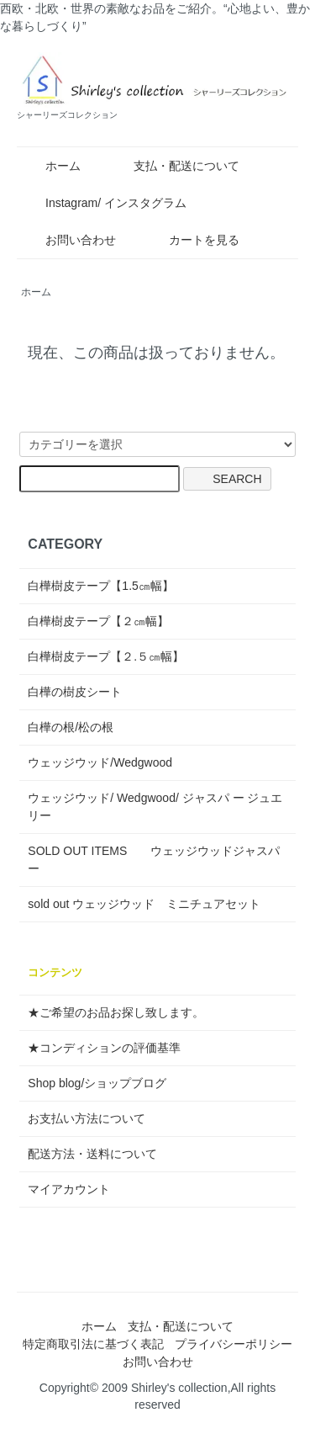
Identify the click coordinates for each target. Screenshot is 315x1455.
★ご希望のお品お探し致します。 (116, 1012)
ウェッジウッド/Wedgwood (100, 762)
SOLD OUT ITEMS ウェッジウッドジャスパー (154, 859)
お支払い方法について (86, 1118)
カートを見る (191, 240)
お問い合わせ (68, 240)
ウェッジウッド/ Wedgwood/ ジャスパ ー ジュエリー (155, 806)
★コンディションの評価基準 (104, 1047)
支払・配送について (174, 166)
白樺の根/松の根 (70, 727)
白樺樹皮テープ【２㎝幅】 (98, 621)
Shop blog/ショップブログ (97, 1083)
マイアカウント (69, 1189)
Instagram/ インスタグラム (103, 203)
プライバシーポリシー (233, 1344)
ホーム (51, 166)
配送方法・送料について (92, 1153)
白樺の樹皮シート (75, 691)
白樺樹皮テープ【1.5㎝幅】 (100, 585)
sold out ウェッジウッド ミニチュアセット (144, 904)
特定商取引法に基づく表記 (93, 1344)
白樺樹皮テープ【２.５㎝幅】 (106, 656)
